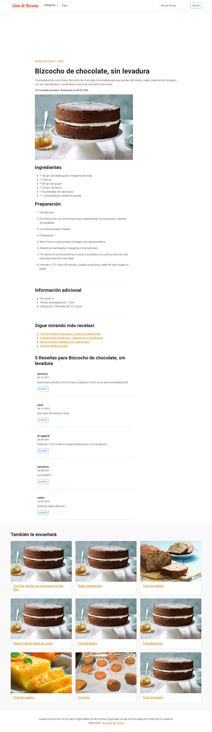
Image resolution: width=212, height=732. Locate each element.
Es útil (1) (43, 389)
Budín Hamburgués (90, 586)
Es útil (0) (43, 451)
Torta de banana (153, 586)
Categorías (50, 5)
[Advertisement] (106, 35)
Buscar (195, 5)
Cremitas (84, 697)
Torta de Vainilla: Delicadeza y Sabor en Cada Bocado (70, 334)
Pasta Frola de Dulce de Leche (33, 643)
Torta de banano (153, 697)
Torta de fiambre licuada (54, 345)
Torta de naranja (23, 697)
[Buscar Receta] (174, 5)
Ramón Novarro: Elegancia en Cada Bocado (65, 341)
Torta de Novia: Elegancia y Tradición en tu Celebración (71, 337)
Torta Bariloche (153, 643)
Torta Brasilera (87, 643)
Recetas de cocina (113, 722)
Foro (64, 5)
